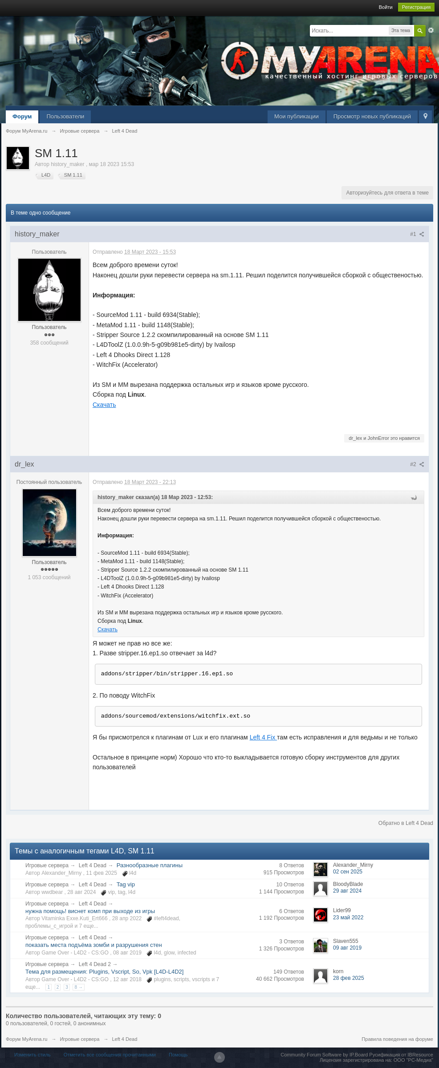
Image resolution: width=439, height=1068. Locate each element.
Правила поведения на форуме (397, 1039)
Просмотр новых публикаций (372, 116)
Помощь (178, 1054)
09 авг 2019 (347, 948)
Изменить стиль (32, 1054)
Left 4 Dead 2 (95, 964)
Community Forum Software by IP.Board (324, 1054)
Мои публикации (296, 116)
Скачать (104, 404)
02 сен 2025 (347, 872)
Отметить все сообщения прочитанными (110, 1054)
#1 (417, 234)
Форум (22, 116)
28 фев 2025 (348, 978)
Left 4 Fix (263, 737)
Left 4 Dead (92, 865)
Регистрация (416, 7)
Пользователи (65, 116)
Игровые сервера (47, 865)
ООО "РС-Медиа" (413, 1060)
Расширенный (431, 30)
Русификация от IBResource (400, 1054)
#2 (417, 464)
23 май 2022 (348, 917)
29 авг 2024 (347, 891)
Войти (386, 7)
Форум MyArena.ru (26, 1039)
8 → (78, 987)
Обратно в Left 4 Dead (405, 823)
